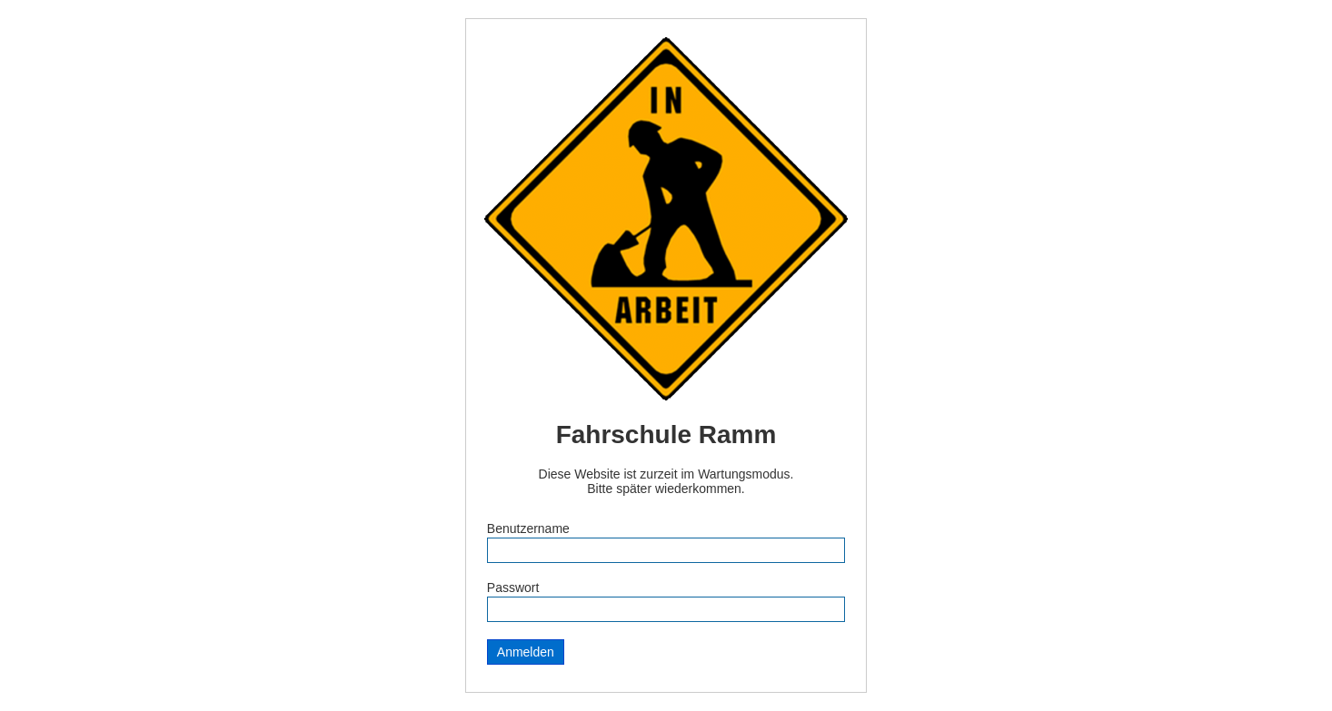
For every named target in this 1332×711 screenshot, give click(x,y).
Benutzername (528, 528)
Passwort (513, 587)
